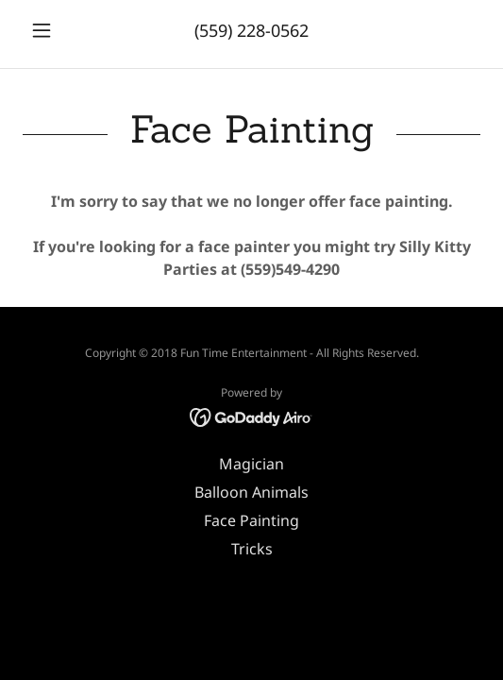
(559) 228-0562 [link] (251, 30)
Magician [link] (251, 463)
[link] (251, 415)
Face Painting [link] (251, 520)
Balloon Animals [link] (251, 492)
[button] (57, 30)
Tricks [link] (252, 548)
